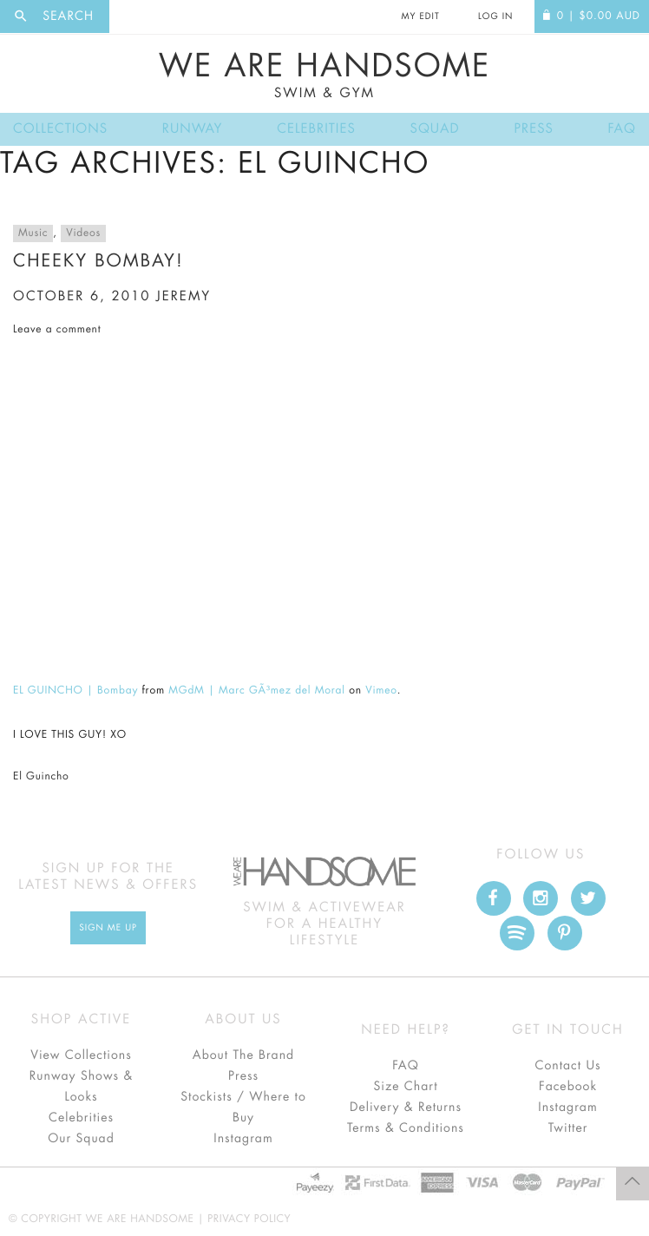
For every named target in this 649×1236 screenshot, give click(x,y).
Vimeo (381, 691)
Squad (435, 128)
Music (33, 233)
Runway (192, 128)
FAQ (622, 128)
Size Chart (405, 1087)
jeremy (183, 296)
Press (533, 128)
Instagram (242, 1139)
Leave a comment (57, 330)
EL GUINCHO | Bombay (75, 691)
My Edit (420, 16)
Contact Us (567, 1066)
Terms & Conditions (405, 1128)
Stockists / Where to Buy (243, 1107)
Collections (60, 128)
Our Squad (81, 1139)
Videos (83, 233)
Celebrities (316, 128)
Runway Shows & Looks (82, 1086)
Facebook (568, 1087)
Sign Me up (108, 928)
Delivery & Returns (406, 1107)
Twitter (568, 1128)
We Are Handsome (324, 75)
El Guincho (41, 777)
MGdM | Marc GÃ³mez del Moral (256, 691)
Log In (495, 16)
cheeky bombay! (98, 261)
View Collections (81, 1055)
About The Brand (243, 1055)
